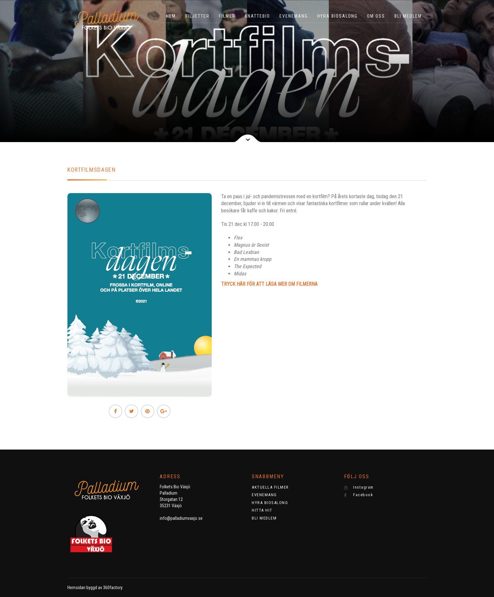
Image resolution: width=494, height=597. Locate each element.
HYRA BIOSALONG (337, 16)
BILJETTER (197, 16)
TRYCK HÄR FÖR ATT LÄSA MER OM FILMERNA (269, 284)
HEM (171, 16)
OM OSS (376, 16)
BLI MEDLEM (408, 16)
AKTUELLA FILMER (270, 487)
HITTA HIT (262, 510)
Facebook (358, 494)
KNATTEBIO (257, 16)
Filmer (227, 16)
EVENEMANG (293, 16)
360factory (113, 587)
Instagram (359, 487)
